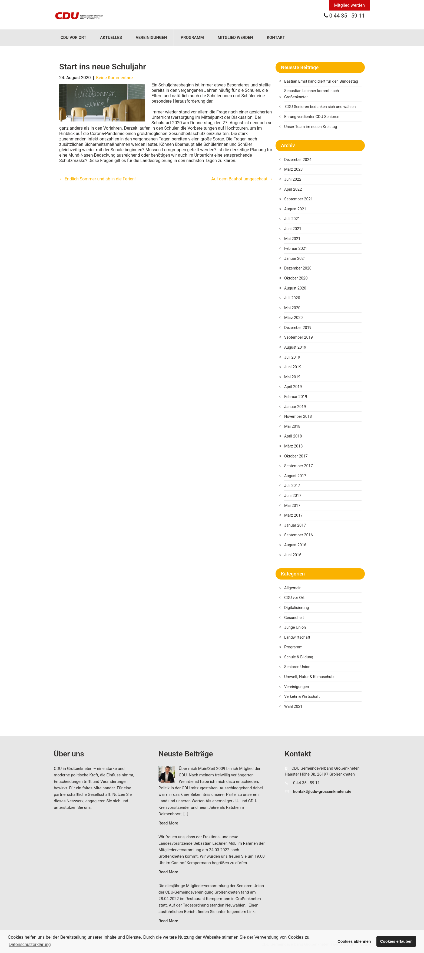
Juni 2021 (292, 229)
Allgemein (293, 588)
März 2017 (293, 515)
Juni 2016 (292, 555)
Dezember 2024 (298, 159)
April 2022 (293, 189)
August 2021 (295, 209)
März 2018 (293, 446)
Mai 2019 (292, 377)
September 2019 (298, 337)
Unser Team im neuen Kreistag (310, 126)
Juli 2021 (292, 219)
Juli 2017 (292, 485)
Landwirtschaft (297, 637)
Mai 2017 (292, 505)
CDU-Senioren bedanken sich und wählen (320, 107)
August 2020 (295, 288)
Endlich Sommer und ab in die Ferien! (97, 178)
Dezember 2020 (298, 268)
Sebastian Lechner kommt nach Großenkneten (311, 94)
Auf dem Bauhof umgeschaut (242, 178)
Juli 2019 (292, 357)
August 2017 (295, 476)
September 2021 (298, 199)
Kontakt (276, 37)
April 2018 (293, 436)
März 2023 (293, 169)
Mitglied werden (349, 5)
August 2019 (295, 347)
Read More (168, 823)
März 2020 (293, 317)
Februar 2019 (295, 397)
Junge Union (295, 627)
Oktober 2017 (295, 456)
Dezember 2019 (298, 327)
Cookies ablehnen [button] (354, 941)
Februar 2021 (295, 248)
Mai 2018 (292, 426)
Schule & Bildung (298, 657)
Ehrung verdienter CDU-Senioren (311, 117)
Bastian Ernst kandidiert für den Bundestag (321, 81)
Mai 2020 (292, 308)
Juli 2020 (292, 298)
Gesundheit (294, 617)
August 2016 (295, 545)
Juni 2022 (292, 179)
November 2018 (298, 416)
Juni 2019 (292, 367)
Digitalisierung (296, 607)
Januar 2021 (295, 258)
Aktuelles (111, 37)
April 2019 (293, 387)
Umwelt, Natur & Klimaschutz (309, 677)
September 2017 (298, 466)
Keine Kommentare (114, 77)
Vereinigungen (151, 37)
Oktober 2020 (295, 278)
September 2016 (298, 535)
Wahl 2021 (293, 706)
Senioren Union (297, 667)
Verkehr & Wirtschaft (302, 696)
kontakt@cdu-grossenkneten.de (322, 791)
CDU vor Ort (73, 37)
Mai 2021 (292, 239)
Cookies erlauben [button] (396, 941)
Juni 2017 (292, 495)
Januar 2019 (295, 407)
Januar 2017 (295, 525)
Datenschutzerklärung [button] (30, 944)
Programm (192, 37)
